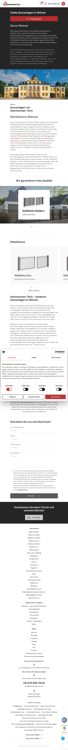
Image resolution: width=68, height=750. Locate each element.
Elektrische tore (34, 598)
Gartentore (34, 565)
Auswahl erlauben (34, 397)
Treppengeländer (34, 609)
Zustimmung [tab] (12, 357)
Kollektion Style (34, 541)
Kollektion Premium (34, 538)
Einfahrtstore (34, 559)
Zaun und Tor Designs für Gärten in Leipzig (34, 721)
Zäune (34, 574)
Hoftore (34, 562)
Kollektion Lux (34, 547)
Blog (34, 644)
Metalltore (34, 586)
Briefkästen (34, 618)
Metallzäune (34, 556)
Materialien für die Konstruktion (26, 715)
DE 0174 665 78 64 (34, 683)
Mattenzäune (34, 550)
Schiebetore (34, 583)
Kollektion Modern (34, 544)
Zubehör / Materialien (34, 621)
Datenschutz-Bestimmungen (34, 656)
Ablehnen (12, 397)
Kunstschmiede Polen (31, 706)
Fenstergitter (34, 612)
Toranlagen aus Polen (24, 709)
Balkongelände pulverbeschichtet (34, 592)
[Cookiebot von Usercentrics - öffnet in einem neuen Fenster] (58, 352)
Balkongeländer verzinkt (34, 595)
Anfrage (34, 641)
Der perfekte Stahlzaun (50, 712)
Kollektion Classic (34, 535)
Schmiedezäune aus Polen (42, 709)
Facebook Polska (34, 694)
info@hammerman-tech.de (34, 686)
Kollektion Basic (34, 532)
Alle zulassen (55, 397)
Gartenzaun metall (34, 580)
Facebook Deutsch (34, 697)
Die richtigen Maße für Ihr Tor (34, 730)
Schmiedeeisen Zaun (17, 712)
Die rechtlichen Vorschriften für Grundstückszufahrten (34, 727)
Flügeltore (34, 568)
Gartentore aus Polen (47, 706)
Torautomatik (34, 615)
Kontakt (34, 650)
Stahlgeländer (17, 706)
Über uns (34, 632)
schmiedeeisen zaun (33, 712)
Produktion (34, 638)
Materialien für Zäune (45, 715)
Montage (34, 635)
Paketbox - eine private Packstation (34, 606)
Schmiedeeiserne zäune (34, 571)
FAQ (34, 647)
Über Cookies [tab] (56, 357)
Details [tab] (34, 357)
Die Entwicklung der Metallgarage (22, 724)
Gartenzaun (34, 577)
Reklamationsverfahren (34, 653)
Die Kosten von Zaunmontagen (46, 724)
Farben (34, 624)
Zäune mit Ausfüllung (34, 553)
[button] (31, 226)
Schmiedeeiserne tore (34, 589)
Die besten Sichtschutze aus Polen (34, 718)
